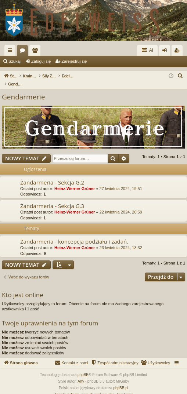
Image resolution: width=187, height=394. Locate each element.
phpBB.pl (120, 380)
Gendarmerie (23, 89)
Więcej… (11, 52)
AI (147, 50)
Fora (24, 52)
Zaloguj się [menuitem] (166, 52)
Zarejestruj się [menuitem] (179, 52)
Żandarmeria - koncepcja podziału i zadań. (74, 233)
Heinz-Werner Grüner (74, 181)
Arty (81, 374)
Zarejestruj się (74, 61)
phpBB (83, 367)
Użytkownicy (36, 52)
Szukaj (14, 61)
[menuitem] (180, 76)
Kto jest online (22, 287)
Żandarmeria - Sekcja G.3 (52, 198)
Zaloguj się (41, 61)
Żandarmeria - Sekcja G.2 (52, 174)
